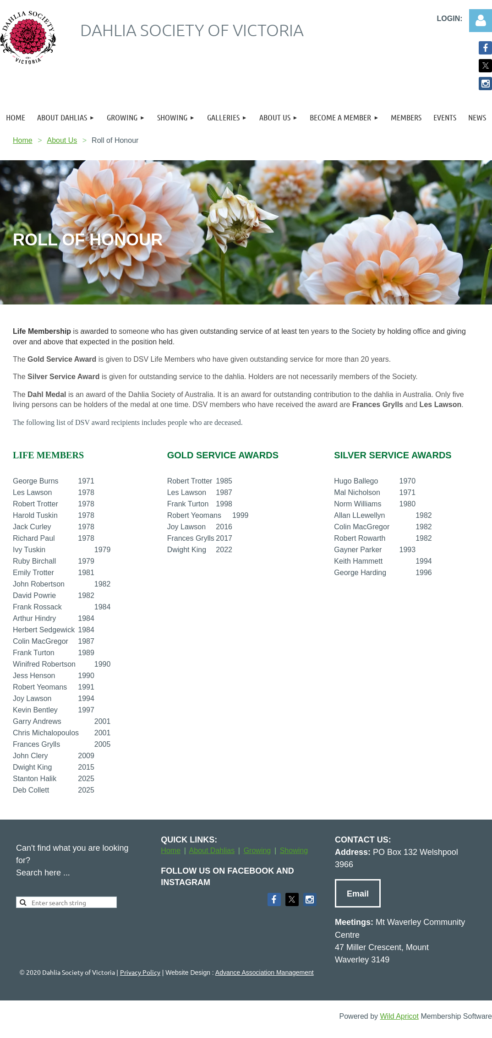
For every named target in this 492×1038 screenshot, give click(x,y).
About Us (62, 140)
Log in (480, 20)
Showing (294, 850)
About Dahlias (212, 850)
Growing (257, 850)
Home (23, 140)
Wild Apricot (399, 1016)
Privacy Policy (140, 972)
